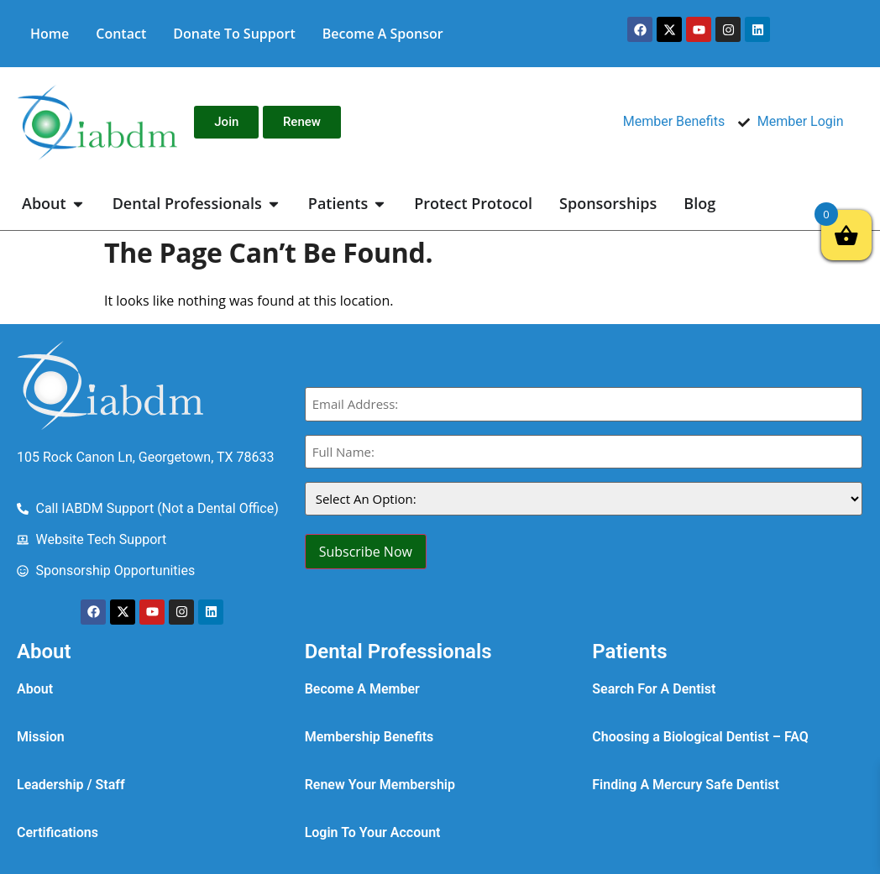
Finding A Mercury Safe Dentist (685, 785)
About (35, 689)
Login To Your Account (373, 832)
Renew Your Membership (380, 785)
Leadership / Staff (71, 785)
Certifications (57, 832)
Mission (41, 737)
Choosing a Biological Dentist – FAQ (700, 737)
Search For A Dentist (653, 689)
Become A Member (362, 689)
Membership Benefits (369, 737)
